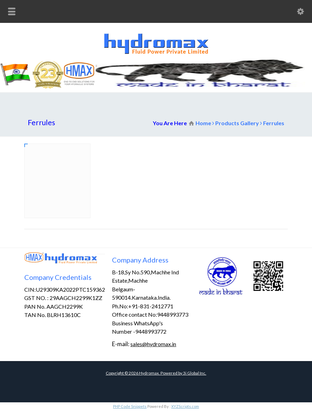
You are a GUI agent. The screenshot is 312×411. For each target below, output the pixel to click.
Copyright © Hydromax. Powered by (144, 373)
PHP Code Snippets (130, 406)
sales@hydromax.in (153, 344)
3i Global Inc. (194, 373)
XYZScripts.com (185, 406)
